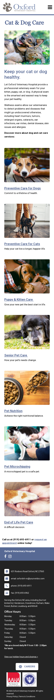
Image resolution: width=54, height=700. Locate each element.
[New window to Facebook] (6, 557)
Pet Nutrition (13, 411)
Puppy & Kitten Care (19, 299)
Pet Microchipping (17, 466)
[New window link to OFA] (30, 679)
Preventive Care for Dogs (22, 188)
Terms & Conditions (27, 696)
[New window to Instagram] (10, 557)
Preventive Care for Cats (22, 244)
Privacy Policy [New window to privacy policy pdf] (12, 696)
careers (27, 666)
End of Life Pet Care (18, 522)
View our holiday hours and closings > (21, 657)
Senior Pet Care (16, 355)
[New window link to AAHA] (14, 679)
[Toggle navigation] (49, 7)
